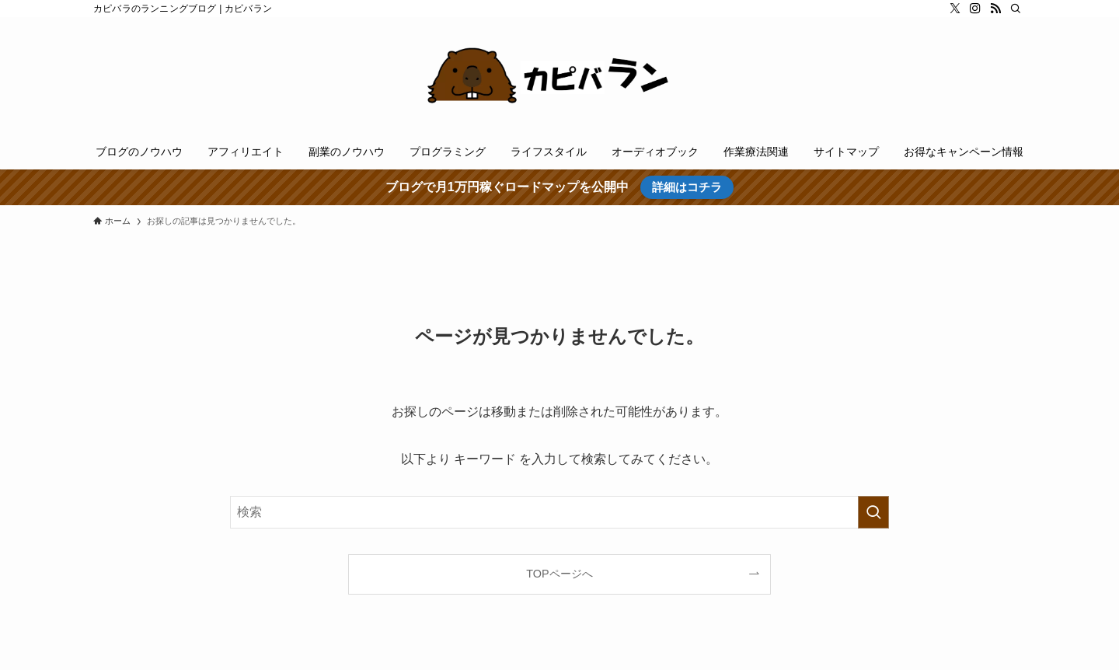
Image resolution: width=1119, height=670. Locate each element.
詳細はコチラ (687, 187)
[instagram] (975, 8)
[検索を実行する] (873, 512)
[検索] (1016, 8)
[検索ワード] (559, 512)
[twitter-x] (955, 8)
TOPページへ (559, 573)
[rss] (995, 8)
